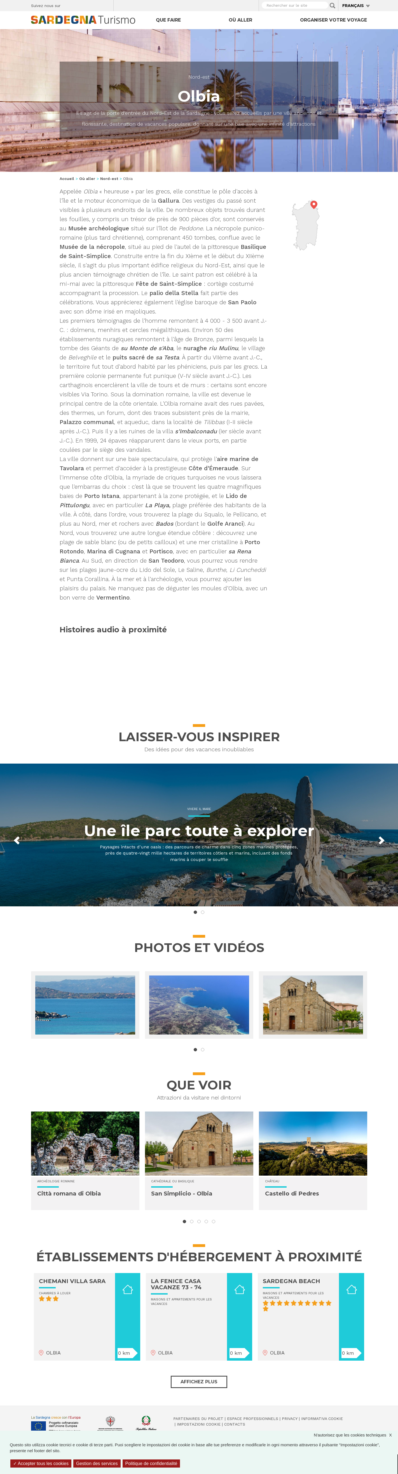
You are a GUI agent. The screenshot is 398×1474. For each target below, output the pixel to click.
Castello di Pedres (292, 1193)
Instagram (87, 5)
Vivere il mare (199, 809)
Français (353, 5)
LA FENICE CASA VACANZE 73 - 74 (176, 1284)
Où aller (240, 20)
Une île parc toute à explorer (199, 830)
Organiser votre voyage (333, 20)
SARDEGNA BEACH (291, 1281)
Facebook (67, 5)
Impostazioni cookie (199, 1424)
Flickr (97, 5)
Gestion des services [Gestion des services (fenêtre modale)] (97, 1463)
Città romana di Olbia (69, 1193)
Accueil (67, 178)
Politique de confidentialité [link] (151, 1463)
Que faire (168, 20)
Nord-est (199, 77)
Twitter (77, 5)
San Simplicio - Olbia (181, 1193)
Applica (332, 5)
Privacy (290, 1418)
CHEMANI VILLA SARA (72, 1281)
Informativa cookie (322, 1418)
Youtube (107, 5)
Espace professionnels (252, 1418)
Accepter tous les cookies (41, 1463)
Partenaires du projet (198, 1418)
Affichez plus (199, 1381)
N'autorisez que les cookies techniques (355, 1435)
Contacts (234, 1424)
